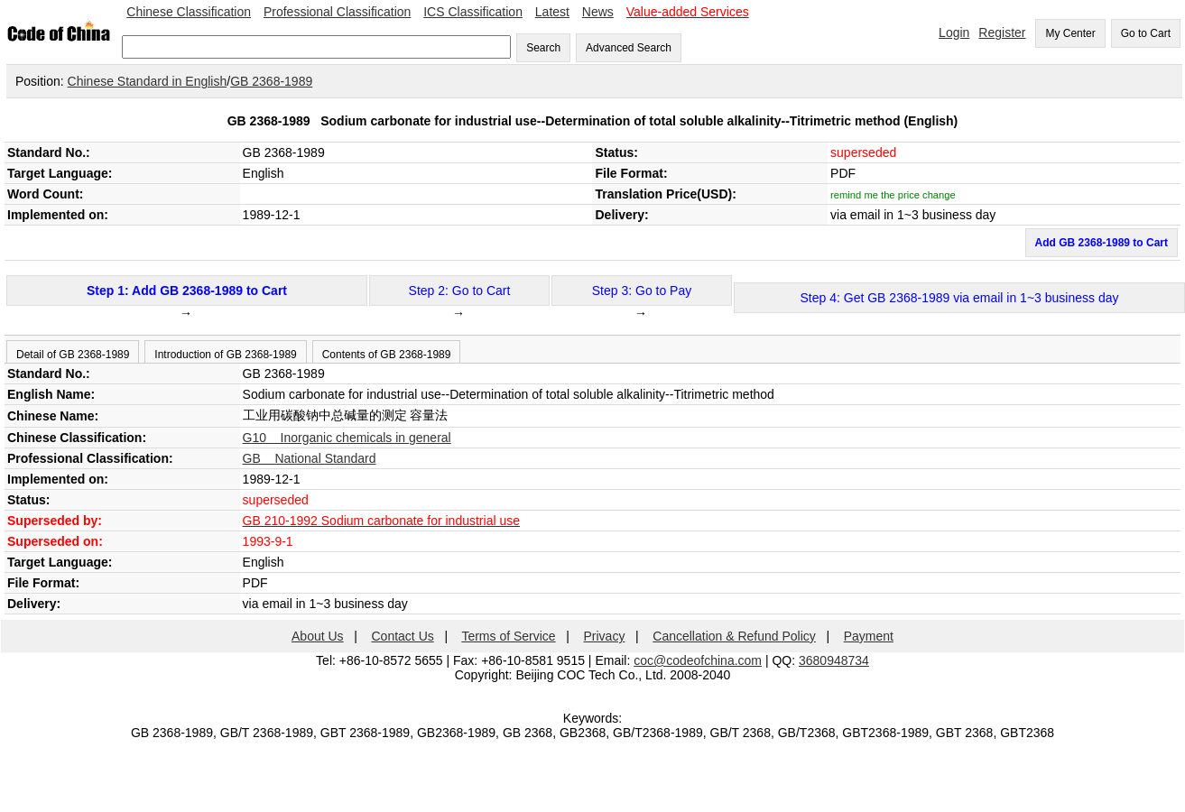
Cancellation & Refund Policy (734, 636)
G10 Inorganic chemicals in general (347, 437)
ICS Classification (473, 12)
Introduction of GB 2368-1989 (225, 354)
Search (543, 48)
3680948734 (834, 660)
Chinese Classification (188, 12)
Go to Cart (1146, 33)
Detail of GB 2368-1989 (72, 354)
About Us (318, 636)
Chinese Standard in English (147, 81)
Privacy (604, 636)
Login (954, 32)
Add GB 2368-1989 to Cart (1101, 242)
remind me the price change (893, 194)
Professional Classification (337, 12)
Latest (552, 12)
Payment (868, 636)
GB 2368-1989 (271, 81)
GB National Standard (309, 458)
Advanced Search (628, 48)
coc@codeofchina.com (698, 660)
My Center (1070, 33)
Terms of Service (508, 636)
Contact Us (403, 636)
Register (1001, 32)
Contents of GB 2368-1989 (386, 354)
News (598, 12)
